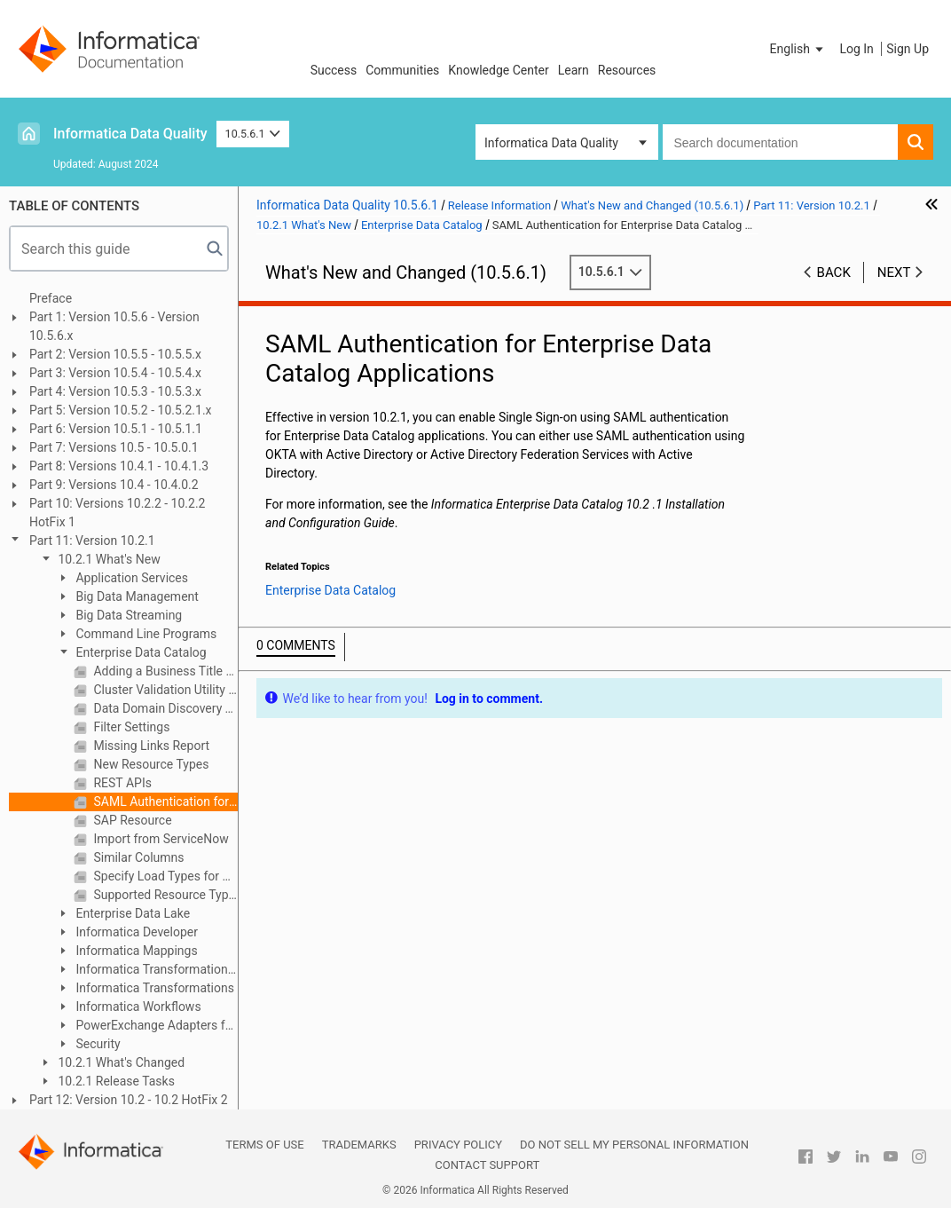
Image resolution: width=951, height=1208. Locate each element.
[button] (798, 49)
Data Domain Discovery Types (164, 708)
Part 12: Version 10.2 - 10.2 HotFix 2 (128, 1100)
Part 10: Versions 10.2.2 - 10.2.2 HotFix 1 (117, 512)
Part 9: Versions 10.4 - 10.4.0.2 (114, 485)
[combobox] (780, 142)
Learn (573, 70)
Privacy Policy (458, 1144)
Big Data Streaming (127, 615)
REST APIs (121, 783)
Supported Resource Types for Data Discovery (164, 895)
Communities (402, 70)
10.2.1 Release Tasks (115, 1081)
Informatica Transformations (153, 988)
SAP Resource (131, 820)
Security (97, 1044)
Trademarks (359, 1144)
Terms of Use (264, 1144)
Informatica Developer (135, 932)
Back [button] (834, 272)
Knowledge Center (498, 70)
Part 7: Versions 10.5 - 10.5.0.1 (114, 447)
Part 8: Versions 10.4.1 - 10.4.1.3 (118, 466)
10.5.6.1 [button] (253, 133)
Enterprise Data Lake (131, 913)
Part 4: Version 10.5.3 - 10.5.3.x (115, 391)
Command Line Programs (144, 634)
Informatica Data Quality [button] (551, 143)
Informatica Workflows (137, 1006)
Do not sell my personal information (634, 1144)
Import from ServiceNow (159, 839)
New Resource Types (149, 764)
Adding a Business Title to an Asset (164, 671)
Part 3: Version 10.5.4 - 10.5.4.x (115, 373)
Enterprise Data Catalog (140, 652)
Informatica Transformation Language (142, 970)
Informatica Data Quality (130, 133)
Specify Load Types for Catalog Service (164, 876)
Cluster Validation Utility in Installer (164, 690)
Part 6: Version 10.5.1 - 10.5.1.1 (115, 429)
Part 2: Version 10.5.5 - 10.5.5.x (115, 354)
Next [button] (894, 272)
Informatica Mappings (135, 951)
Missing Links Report (149, 745)
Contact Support (487, 1165)
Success (334, 70)
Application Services (130, 578)
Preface (50, 298)
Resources (627, 70)
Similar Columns (137, 857)
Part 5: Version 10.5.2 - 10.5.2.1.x (120, 410)
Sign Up (907, 49)
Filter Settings (129, 727)
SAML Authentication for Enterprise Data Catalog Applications (164, 801)
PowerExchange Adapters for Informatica (146, 1026)
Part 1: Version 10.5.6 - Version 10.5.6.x (114, 326)
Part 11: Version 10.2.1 (92, 540)
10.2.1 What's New (108, 559)
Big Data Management (136, 596)
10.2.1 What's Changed (120, 1062)
